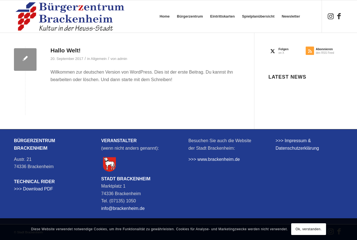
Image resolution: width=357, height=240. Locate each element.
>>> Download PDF (33, 188)
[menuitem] (164, 16)
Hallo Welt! (65, 50)
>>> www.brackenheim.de (214, 159)
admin (122, 59)
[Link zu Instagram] (330, 16)
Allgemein (99, 59)
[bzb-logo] (70, 16)
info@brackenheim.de (123, 208)
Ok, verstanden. (309, 229)
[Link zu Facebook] (339, 16)
